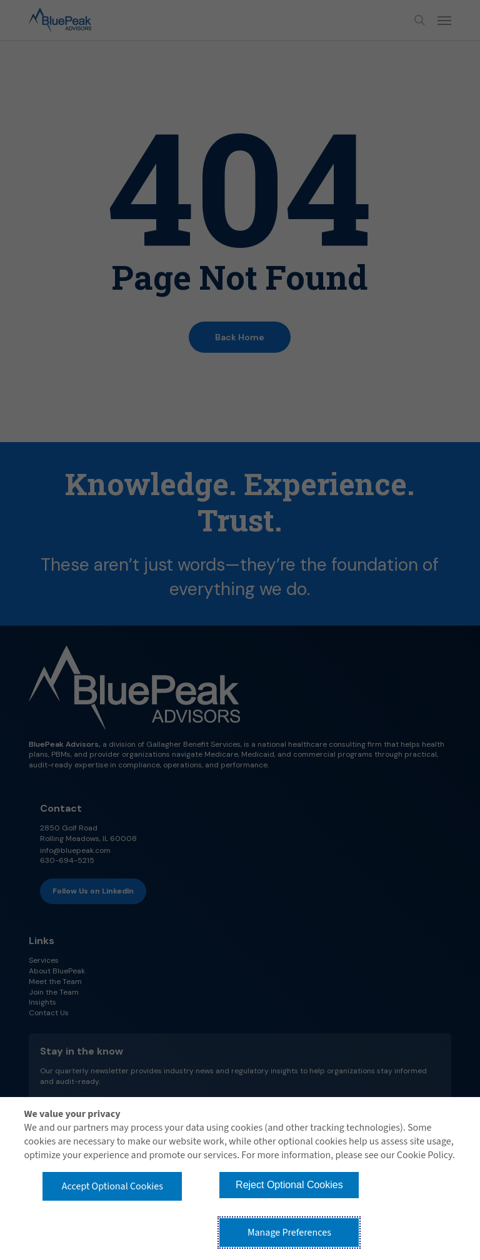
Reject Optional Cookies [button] (289, 1184)
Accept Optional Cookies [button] (112, 1186)
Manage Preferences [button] (289, 1232)
